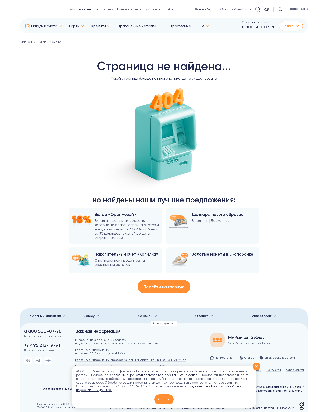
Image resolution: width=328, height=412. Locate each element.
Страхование (179, 26)
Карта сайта (295, 369)
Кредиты (98, 26)
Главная (26, 42)
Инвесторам (264, 316)
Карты (74, 26)
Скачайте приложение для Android (249, 343)
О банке (204, 316)
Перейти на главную (164, 286)
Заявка (291, 26)
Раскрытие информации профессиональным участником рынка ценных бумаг (130, 359)
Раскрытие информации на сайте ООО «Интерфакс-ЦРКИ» (100, 351)
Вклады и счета (44, 26)
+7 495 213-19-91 (42, 345)
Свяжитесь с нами (256, 22)
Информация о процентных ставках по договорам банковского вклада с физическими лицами (116, 341)
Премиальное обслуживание (139, 9)
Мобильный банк (246, 338)
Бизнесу (108, 9)
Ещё (201, 26)
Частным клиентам (84, 9)
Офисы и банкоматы (235, 9)
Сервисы (147, 316)
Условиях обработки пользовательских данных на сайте (155, 375)
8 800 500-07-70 (259, 26)
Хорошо (164, 399)
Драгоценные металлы (137, 26)
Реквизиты (273, 369)
